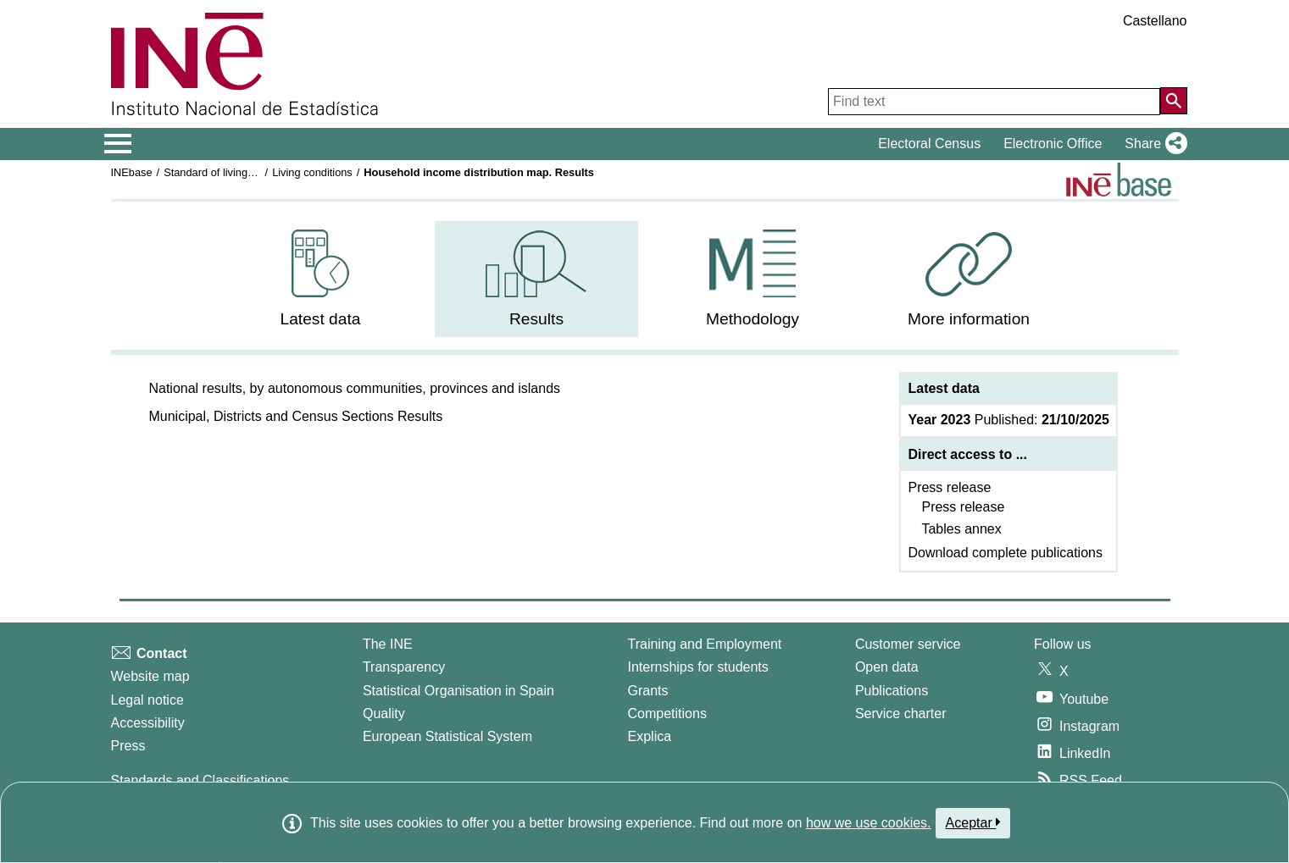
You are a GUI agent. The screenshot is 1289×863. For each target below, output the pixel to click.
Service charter (901, 713)
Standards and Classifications (200, 780)
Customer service (907, 644)
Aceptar (973, 822)
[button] (1152, 144)
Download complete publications (1005, 552)
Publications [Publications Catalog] (891, 690)
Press (128, 746)
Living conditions (312, 172)
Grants (648, 690)
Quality (384, 713)
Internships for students (698, 667)
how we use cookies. (868, 823)
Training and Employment (705, 644)
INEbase (132, 172)
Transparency (404, 667)
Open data (887, 667)
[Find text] (994, 101)
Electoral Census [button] (929, 143)
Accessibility (148, 723)
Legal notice (147, 700)
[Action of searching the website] (1173, 100)
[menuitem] (320, 279)
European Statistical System (447, 736)
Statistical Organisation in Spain (458, 690)
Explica (650, 736)
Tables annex (961, 529)
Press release (949, 487)
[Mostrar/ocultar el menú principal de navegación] (118, 144)
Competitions (667, 713)
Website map (150, 676)
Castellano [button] (1155, 21)
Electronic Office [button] (1052, 143)
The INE (388, 644)
